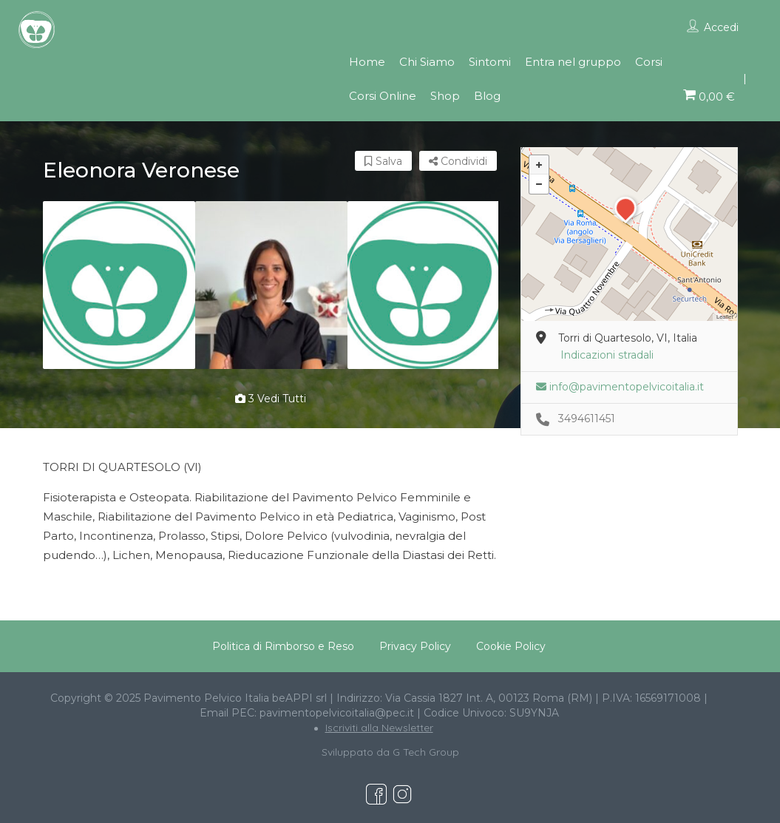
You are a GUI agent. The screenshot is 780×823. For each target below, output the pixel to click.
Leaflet (724, 317)
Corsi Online (382, 96)
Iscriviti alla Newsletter (379, 727)
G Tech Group (426, 752)
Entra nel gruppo (573, 62)
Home (367, 62)
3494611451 (586, 418)
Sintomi (490, 62)
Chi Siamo (427, 62)
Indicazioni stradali (607, 355)
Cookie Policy (511, 646)
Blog (487, 96)
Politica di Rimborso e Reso (283, 646)
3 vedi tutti (270, 398)
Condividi (458, 161)
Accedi (721, 27)
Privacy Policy (415, 646)
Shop (445, 96)
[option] (119, 285)
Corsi (648, 62)
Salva (383, 161)
